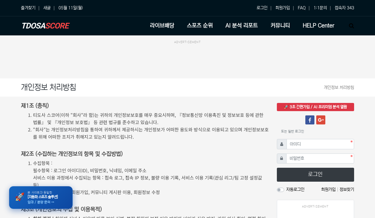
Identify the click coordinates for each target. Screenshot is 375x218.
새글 (47, 7)
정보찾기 (347, 189)
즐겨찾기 (28, 7)
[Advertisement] (187, 60)
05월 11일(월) (70, 7)
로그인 (262, 7)
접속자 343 (344, 7)
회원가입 (282, 7)
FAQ (302, 7)
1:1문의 (320, 7)
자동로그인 (295, 189)
